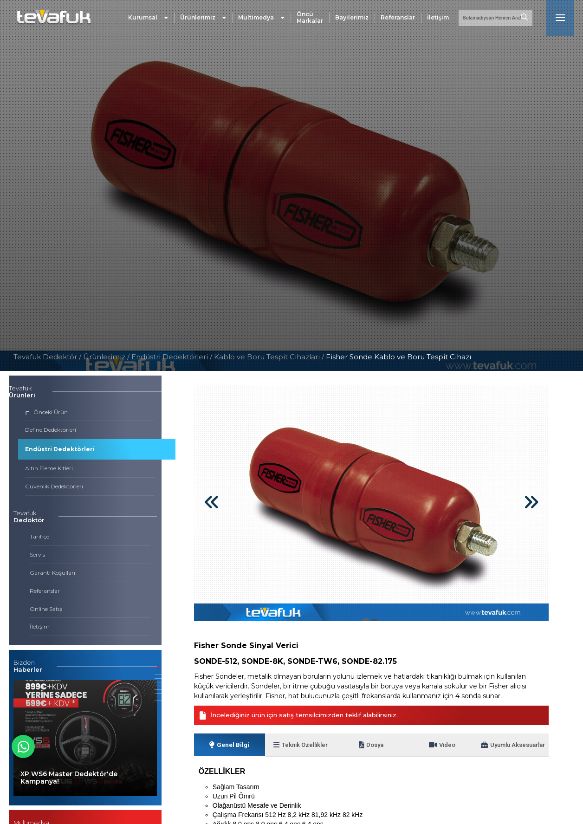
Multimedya (261, 20)
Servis (37, 554)
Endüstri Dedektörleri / (172, 356)
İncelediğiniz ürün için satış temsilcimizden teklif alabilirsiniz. (308, 715)
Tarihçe (39, 536)
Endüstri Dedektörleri (60, 449)
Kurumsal (148, 20)
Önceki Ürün (46, 412)
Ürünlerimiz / (107, 356)
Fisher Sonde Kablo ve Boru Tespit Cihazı (398, 356)
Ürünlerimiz (203, 20)
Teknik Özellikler (300, 751)
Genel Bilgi (229, 751)
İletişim (438, 20)
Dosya (371, 751)
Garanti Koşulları (52, 572)
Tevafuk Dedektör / (47, 356)
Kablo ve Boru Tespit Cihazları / (270, 356)
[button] (157, 667)
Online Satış (46, 608)
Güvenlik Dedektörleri (54, 486)
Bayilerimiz (352, 20)
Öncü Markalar (310, 20)
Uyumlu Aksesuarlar (507, 751)
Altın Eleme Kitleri (49, 468)
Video (442, 751)
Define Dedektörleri (50, 429)
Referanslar (398, 20)
